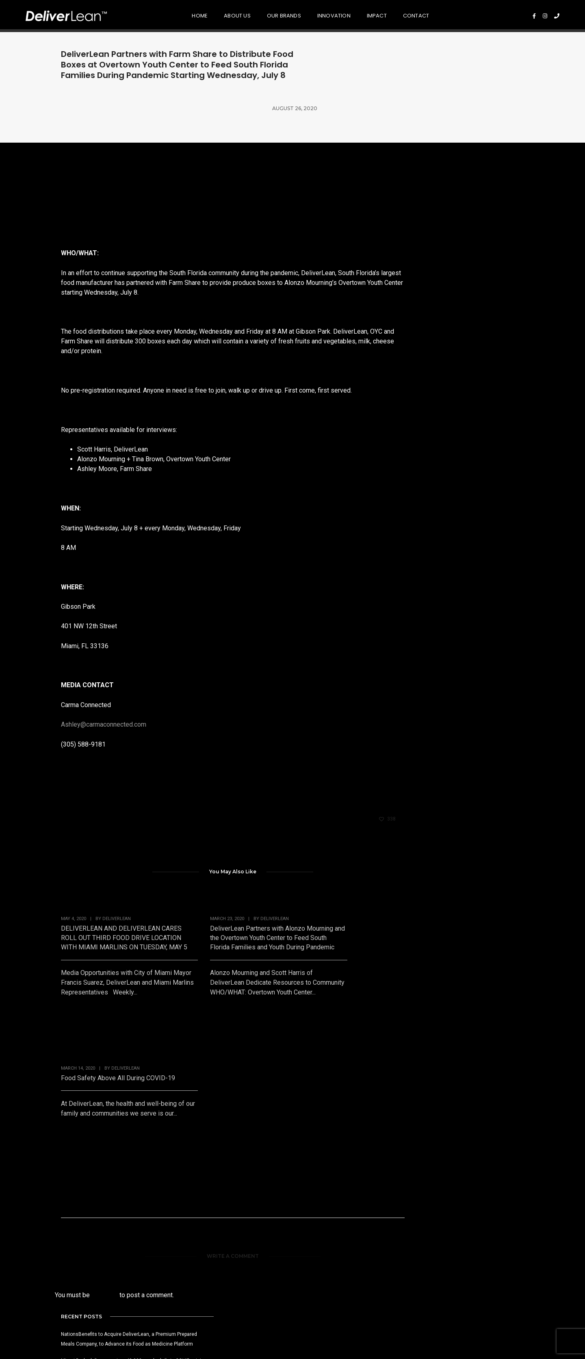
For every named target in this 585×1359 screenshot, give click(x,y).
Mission (72, 1234)
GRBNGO (170, 1234)
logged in (104, 1121)
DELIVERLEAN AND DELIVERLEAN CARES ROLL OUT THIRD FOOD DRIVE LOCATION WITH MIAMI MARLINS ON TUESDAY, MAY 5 (110, 911)
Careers (454, 1244)
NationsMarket (179, 1244)
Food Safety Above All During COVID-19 (328, 901)
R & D (259, 1263)
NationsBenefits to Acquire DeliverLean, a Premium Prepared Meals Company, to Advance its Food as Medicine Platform (464, 184)
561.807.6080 (194, 1331)
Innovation (315, 14)
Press (450, 1234)
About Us (219, 14)
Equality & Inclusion (376, 1254)
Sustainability (272, 1273)
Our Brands (266, 14)
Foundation (364, 1244)
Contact (398, 14)
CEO (68, 1263)
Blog (448, 1254)
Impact (358, 14)
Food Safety (270, 1254)
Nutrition (264, 1244)
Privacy (491, 1329)
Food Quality (271, 1234)
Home (182, 14)
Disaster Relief (369, 1234)
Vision (70, 1244)
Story (69, 1254)
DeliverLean (116, 887)
